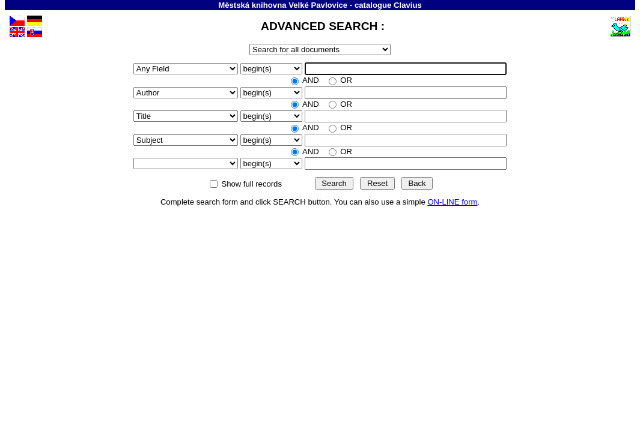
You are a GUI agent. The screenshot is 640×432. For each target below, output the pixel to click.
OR (345, 80)
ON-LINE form (452, 201)
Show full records (251, 183)
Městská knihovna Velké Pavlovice (282, 5)
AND (310, 80)
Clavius (408, 5)
